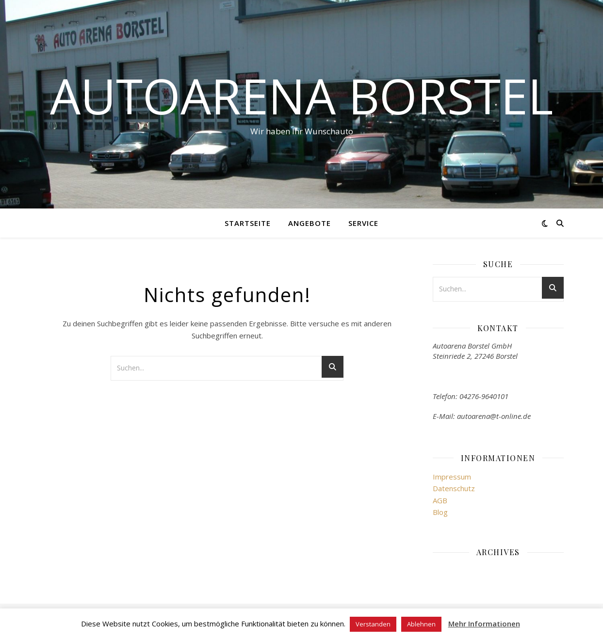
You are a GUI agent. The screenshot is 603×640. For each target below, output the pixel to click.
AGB (440, 500)
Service (363, 223)
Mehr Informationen (484, 623)
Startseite (248, 223)
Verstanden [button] (373, 624)
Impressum (452, 476)
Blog (440, 512)
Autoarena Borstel (301, 95)
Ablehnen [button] (421, 624)
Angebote (309, 223)
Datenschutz (454, 488)
